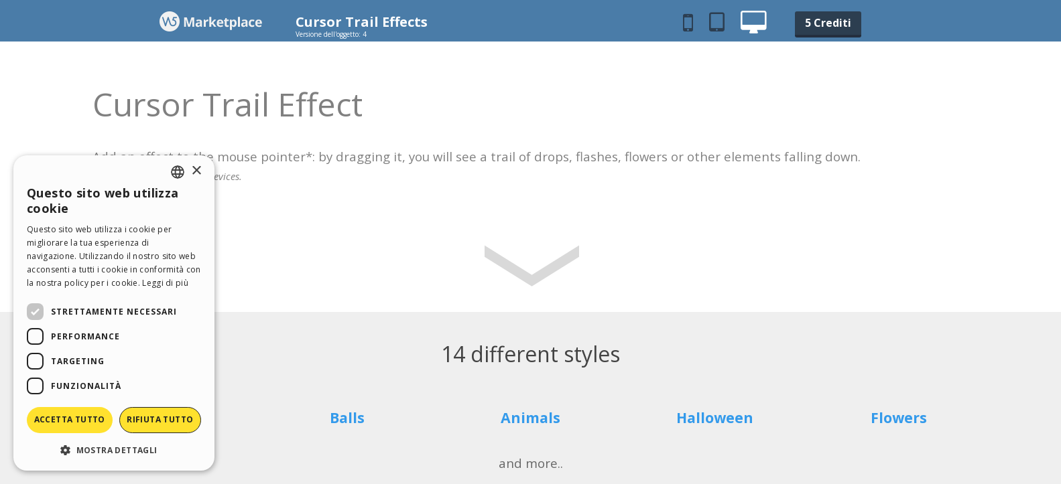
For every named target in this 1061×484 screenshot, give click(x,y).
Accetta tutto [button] (69, 419)
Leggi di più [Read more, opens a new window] (165, 283)
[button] (114, 449)
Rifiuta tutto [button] (160, 419)
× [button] (196, 171)
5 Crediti (828, 22)
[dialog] (113, 313)
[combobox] (177, 172)
